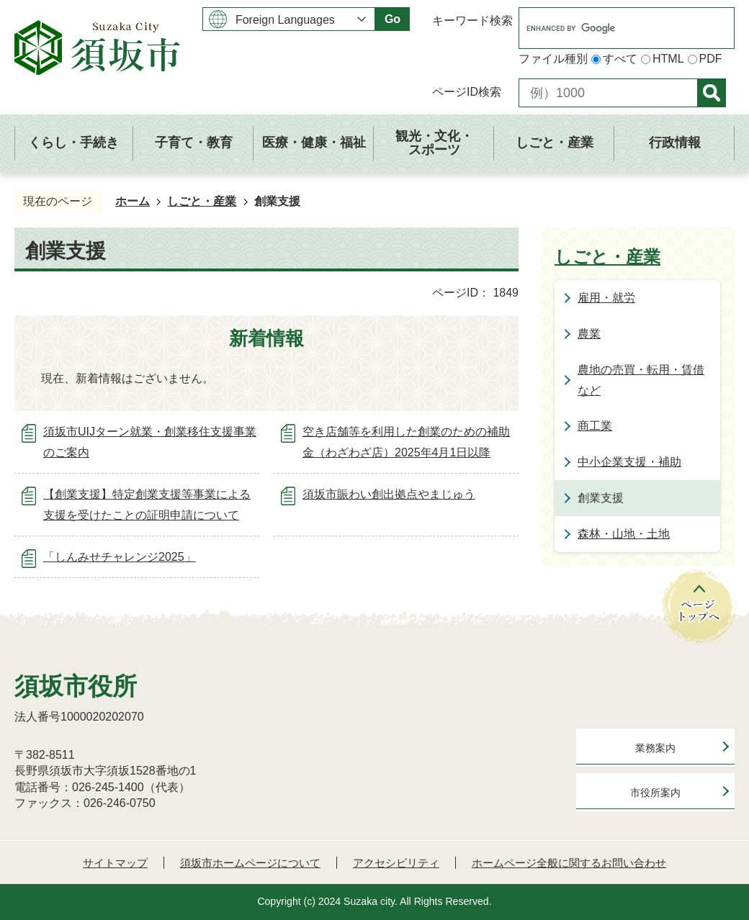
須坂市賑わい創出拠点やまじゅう (388, 494)
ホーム (132, 201)
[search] (611, 28)
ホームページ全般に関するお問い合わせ (569, 863)
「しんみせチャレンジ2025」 (119, 557)
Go (392, 19)
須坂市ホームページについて (250, 863)
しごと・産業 (201, 201)
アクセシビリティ (396, 863)
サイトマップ (115, 863)
